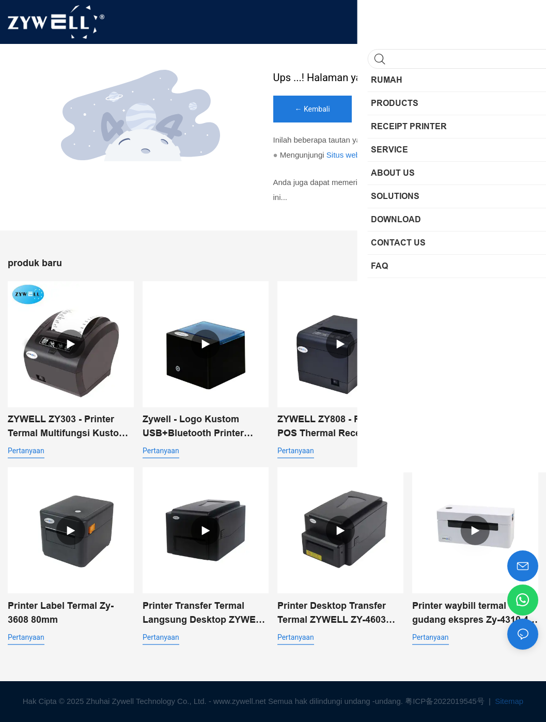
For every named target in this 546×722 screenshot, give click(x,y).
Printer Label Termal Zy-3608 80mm (61, 613)
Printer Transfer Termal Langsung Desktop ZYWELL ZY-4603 (205, 614)
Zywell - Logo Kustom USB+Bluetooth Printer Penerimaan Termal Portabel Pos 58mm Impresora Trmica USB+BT (205, 427)
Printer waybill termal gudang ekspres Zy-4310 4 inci (470, 614)
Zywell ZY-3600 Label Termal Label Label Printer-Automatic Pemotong (475, 427)
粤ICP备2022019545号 (446, 701)
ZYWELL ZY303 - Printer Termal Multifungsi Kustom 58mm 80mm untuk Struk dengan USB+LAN (67, 427)
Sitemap (508, 701)
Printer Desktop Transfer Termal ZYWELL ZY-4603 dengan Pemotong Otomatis (339, 614)
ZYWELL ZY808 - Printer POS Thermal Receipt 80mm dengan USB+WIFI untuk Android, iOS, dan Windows (339, 427)
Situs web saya (352, 154)
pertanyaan (26, 451)
